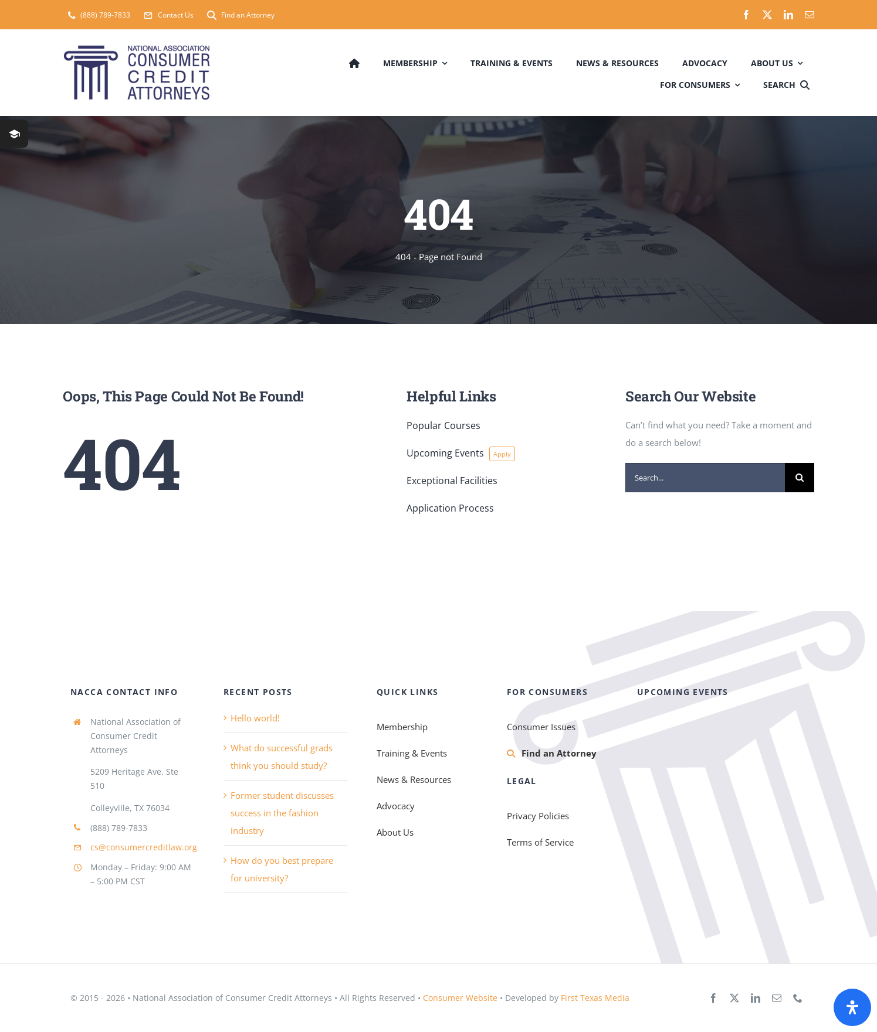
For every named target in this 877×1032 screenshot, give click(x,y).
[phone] (797, 998)
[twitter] (767, 14)
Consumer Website (460, 997)
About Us (395, 832)
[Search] (788, 83)
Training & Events (412, 753)
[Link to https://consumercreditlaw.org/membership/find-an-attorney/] (511, 754)
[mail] (809, 14)
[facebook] (746, 14)
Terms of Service (540, 842)
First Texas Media (595, 997)
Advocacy (396, 806)
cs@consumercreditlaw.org (143, 847)
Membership (402, 727)
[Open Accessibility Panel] (852, 1007)
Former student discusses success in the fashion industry (282, 812)
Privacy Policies (538, 816)
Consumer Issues (541, 727)
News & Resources (414, 779)
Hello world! (255, 718)
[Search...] (705, 477)
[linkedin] (788, 14)
